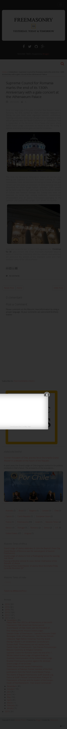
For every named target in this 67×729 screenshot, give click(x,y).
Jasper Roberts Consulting (21, 426)
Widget (29, 426)
